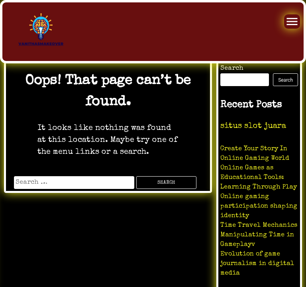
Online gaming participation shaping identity (258, 206)
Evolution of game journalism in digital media (257, 264)
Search (231, 68)
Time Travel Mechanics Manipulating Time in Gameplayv (258, 235)
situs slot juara (253, 126)
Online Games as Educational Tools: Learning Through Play (258, 178)
